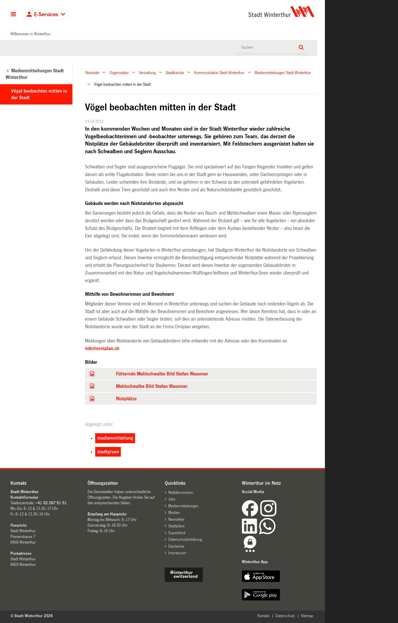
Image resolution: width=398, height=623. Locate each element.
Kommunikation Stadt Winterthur (219, 72)
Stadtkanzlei (175, 72)
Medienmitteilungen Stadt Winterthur (283, 72)
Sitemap (307, 616)
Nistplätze (126, 398)
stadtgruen (108, 451)
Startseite (92, 72)
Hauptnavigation (13, 14)
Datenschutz (285, 616)
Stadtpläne (176, 526)
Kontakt (263, 616)
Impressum (177, 553)
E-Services (46, 15)
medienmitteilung (115, 438)
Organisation (119, 72)
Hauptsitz (18, 525)
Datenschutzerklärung (185, 539)
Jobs (171, 499)
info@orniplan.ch (102, 348)
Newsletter (176, 519)
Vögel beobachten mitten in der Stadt (39, 94)
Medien (174, 512)
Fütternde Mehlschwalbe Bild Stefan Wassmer (162, 373)
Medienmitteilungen (183, 506)
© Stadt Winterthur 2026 (31, 616)
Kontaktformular (24, 497)
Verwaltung (147, 72)
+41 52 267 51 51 (51, 503)
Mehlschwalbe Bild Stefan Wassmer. (152, 386)
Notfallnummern (180, 492)
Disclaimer (176, 546)
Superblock (177, 533)
